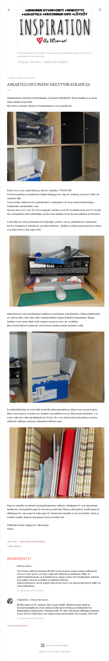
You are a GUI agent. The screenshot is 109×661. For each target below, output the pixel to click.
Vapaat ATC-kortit (54, 62)
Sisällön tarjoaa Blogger (54, 645)
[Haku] (100, 9)
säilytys (17, 546)
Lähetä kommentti (17, 625)
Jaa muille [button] (12, 541)
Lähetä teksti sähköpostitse (32, 541)
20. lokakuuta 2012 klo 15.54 (30, 618)
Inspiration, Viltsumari (29, 599)
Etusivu (22, 62)
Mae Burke (65, 651)
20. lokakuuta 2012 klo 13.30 (30, 590)
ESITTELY (34, 62)
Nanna (21, 566)
